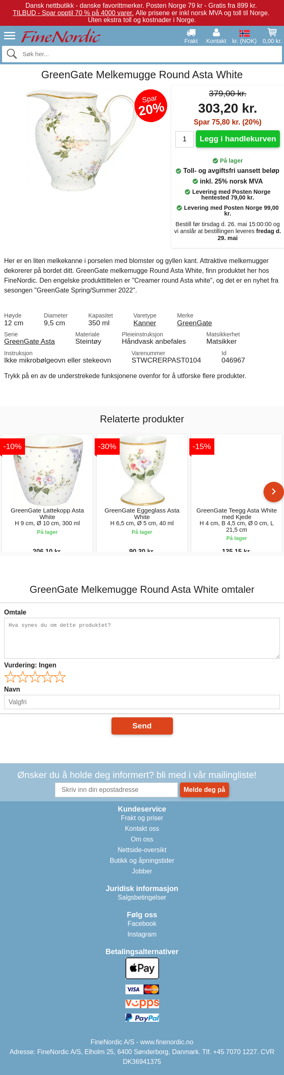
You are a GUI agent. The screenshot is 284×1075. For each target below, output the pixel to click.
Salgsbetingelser (142, 897)
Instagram (142, 934)
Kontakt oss (142, 828)
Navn (12, 689)
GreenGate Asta (29, 341)
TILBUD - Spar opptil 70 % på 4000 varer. (73, 12)
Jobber (142, 871)
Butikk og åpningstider (142, 860)
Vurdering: (30, 665)
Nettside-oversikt (142, 849)
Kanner (144, 323)
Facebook (141, 923)
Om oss (142, 839)
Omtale (15, 612)
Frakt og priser (142, 817)
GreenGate (194, 323)
